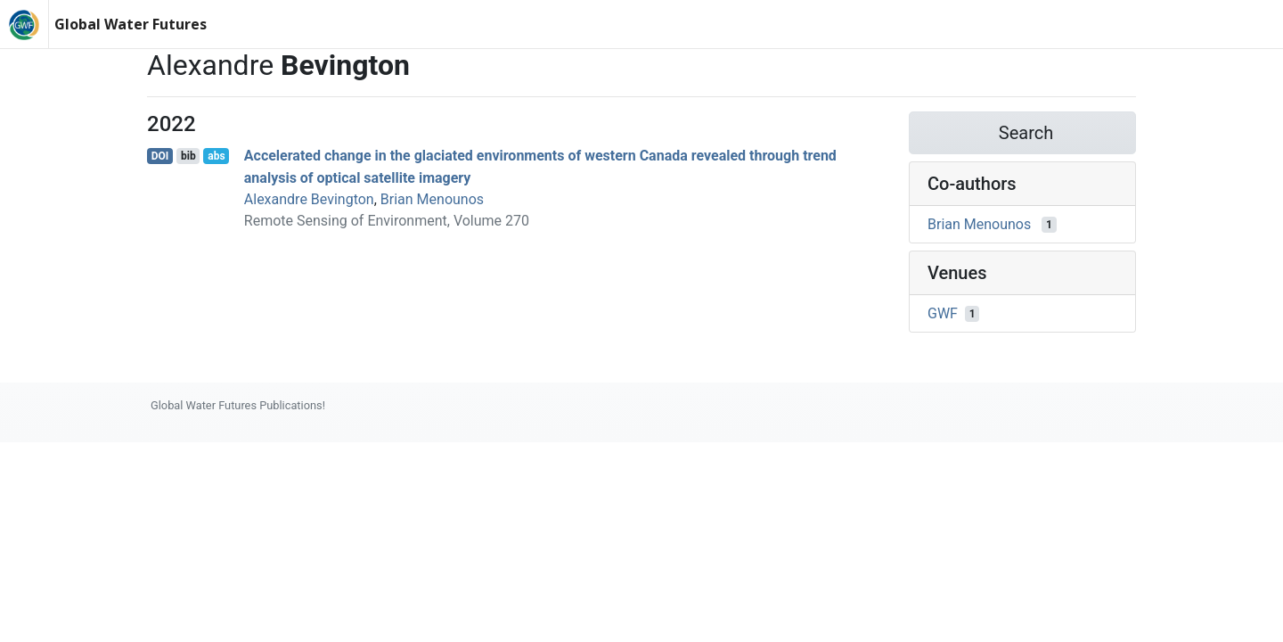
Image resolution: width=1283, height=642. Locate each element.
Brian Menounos (432, 199)
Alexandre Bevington (309, 199)
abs (216, 156)
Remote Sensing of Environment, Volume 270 (386, 220)
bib (188, 156)
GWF (943, 313)
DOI (160, 156)
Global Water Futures (130, 24)
